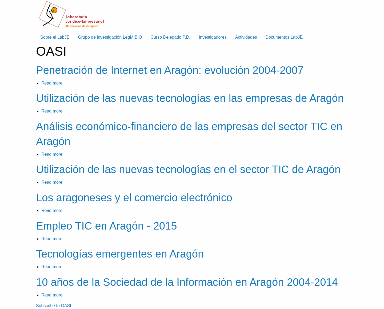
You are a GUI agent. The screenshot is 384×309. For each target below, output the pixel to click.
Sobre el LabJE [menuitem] (54, 37)
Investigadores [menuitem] (213, 37)
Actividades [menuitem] (246, 37)
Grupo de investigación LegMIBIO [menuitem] (110, 37)
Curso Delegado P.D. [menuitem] (170, 37)
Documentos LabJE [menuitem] (284, 37)
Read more (51, 83)
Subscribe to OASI (53, 305)
